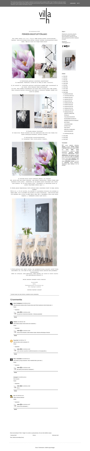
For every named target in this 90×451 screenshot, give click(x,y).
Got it (78, 3)
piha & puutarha (74, 156)
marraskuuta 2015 (68, 95)
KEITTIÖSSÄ (67, 122)
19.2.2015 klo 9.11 (26, 358)
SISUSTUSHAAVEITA (68, 131)
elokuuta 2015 (67, 101)
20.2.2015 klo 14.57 (26, 404)
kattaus (74, 148)
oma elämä (71, 155)
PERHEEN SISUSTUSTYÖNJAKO (71, 120)
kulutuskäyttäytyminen (65, 151)
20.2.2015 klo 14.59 (26, 330)
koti (18, 294)
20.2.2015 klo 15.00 (26, 312)
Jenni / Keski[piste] (17, 303)
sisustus (31, 294)
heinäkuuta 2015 (67, 102)
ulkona (71, 162)
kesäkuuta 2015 (67, 104)
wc (78, 163)
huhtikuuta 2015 (67, 108)
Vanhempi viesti (55, 435)
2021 (64, 81)
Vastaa (14, 307)
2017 (64, 88)
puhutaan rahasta (65, 158)
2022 (64, 79)
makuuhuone (71, 153)
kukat (21, 294)
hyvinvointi (68, 146)
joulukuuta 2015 (67, 93)
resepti (66, 159)
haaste (16, 294)
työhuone (66, 162)
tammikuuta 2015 (68, 133)
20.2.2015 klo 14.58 (26, 367)
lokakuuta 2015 (67, 97)
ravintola (63, 159)
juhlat (71, 148)
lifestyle (77, 152)
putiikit (70, 158)
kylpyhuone (73, 151)
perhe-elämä (67, 156)
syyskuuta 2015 (67, 99)
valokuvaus (76, 162)
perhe (63, 156)
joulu (68, 148)
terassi (72, 161)
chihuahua (77, 145)
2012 (64, 139)
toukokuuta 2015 (67, 106)
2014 (64, 135)
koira (67, 149)
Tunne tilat (15, 340)
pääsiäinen (73, 158)
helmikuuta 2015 (67, 111)
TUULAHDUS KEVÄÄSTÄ (69, 116)
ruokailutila (28, 294)
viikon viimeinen (71, 163)
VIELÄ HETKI (67, 127)
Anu (14, 395)
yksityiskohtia (36, 294)
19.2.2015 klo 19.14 (20, 395)
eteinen (63, 146)
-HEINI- (18, 312)
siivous (63, 161)
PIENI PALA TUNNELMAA (69, 129)
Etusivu (34, 435)
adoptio (66, 145)
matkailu (77, 153)
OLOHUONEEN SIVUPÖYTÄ (70, 118)
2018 (64, 86)
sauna (77, 159)
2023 (64, 78)
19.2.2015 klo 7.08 (21, 321)
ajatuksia (71, 145)
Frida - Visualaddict (17, 358)
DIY (63, 145)
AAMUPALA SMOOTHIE (69, 113)
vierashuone (64, 163)
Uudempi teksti (13, 435)
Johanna (15, 321)
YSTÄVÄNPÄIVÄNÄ (68, 124)
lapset (77, 151)
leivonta (71, 152)
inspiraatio (64, 148)
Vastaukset (17, 309)
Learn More (73, 3)
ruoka (69, 159)
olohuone (23, 294)
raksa (77, 158)
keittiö (77, 148)
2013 (64, 137)
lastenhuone (64, 152)
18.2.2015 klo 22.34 (26, 303)
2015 (64, 92)
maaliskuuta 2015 (68, 110)
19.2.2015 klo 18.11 (22, 377)
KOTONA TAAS (67, 125)
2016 (64, 90)
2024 (64, 76)
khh (62, 149)
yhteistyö (63, 165)
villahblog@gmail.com (66, 42)
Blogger (53, 447)
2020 (64, 83)
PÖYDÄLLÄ (66, 115)
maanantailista (64, 153)
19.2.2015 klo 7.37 (22, 340)
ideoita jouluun (75, 146)
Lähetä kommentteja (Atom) (18, 437)
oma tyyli (76, 155)
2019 (64, 85)
